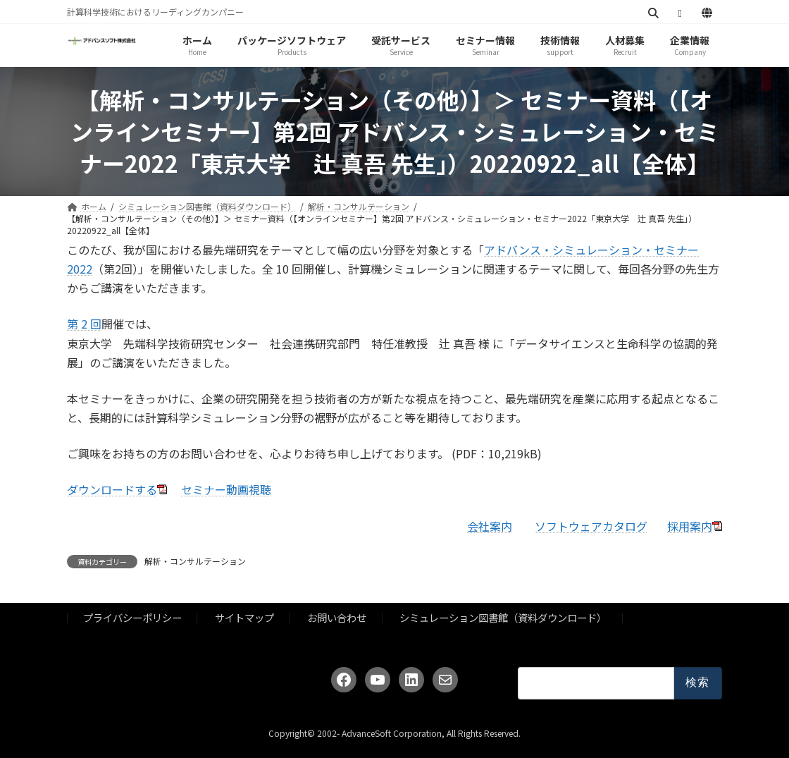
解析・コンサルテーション (195, 561)
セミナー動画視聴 (226, 489)
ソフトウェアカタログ (591, 526)
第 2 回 (84, 323)
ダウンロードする (112, 489)
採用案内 (689, 526)
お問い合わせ (336, 617)
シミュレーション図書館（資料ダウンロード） (503, 617)
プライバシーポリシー (132, 617)
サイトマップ (244, 617)
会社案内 (489, 526)
